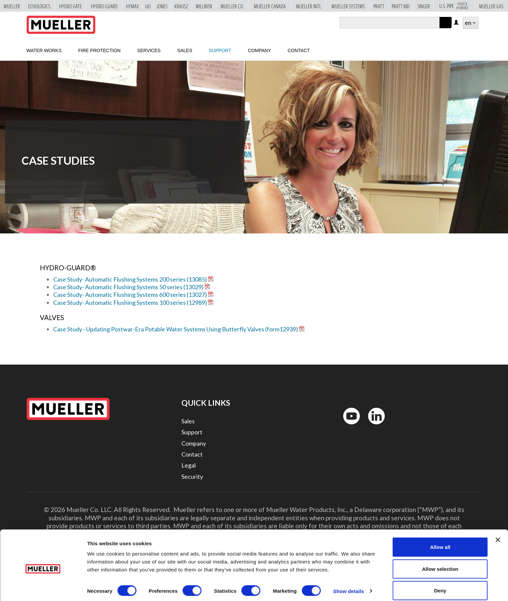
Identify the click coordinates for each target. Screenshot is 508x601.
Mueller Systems (348, 6)
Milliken (204, 6)
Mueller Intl (308, 6)
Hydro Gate (70, 6)
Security (192, 476)
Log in (456, 23)
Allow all (440, 540)
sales (184, 50)
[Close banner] (497, 532)
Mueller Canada (270, 6)
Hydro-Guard (104, 6)
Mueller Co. (232, 6)
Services (149, 50)
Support (220, 50)
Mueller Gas (491, 6)
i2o (148, 6)
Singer (423, 6)
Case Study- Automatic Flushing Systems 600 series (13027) (130, 294)
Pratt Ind (401, 6)
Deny (440, 583)
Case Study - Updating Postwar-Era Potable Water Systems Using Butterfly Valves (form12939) (175, 329)
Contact (299, 50)
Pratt (378, 6)
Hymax (132, 6)
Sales (188, 421)
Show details (348, 584)
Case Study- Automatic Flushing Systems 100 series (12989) (130, 302)
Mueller (12, 6)
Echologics (39, 6)
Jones (161, 6)
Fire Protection (99, 50)
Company (259, 50)
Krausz (181, 6)
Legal (188, 465)
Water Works (44, 50)
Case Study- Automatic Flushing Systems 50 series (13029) (128, 287)
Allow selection (440, 561)
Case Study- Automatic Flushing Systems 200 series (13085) (130, 279)
